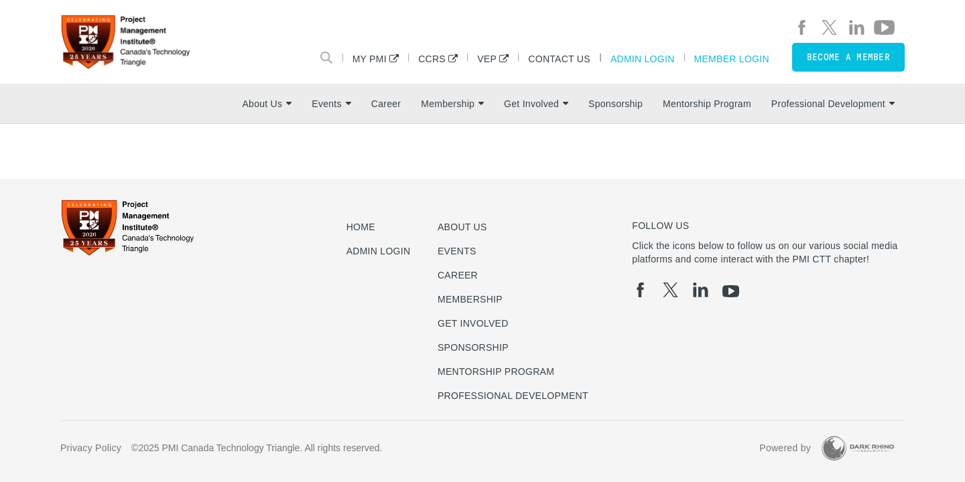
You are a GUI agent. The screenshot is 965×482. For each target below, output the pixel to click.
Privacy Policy (90, 448)
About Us (267, 103)
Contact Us (559, 59)
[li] (856, 27)
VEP (487, 59)
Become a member (848, 57)
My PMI (369, 59)
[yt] (884, 27)
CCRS (432, 59)
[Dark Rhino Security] (857, 448)
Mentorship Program (707, 103)
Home (360, 227)
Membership (452, 103)
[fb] (801, 27)
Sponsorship (615, 103)
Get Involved (536, 103)
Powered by (785, 448)
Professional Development (833, 103)
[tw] (829, 27)
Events (331, 103)
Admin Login (642, 59)
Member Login (731, 59)
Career (386, 103)
